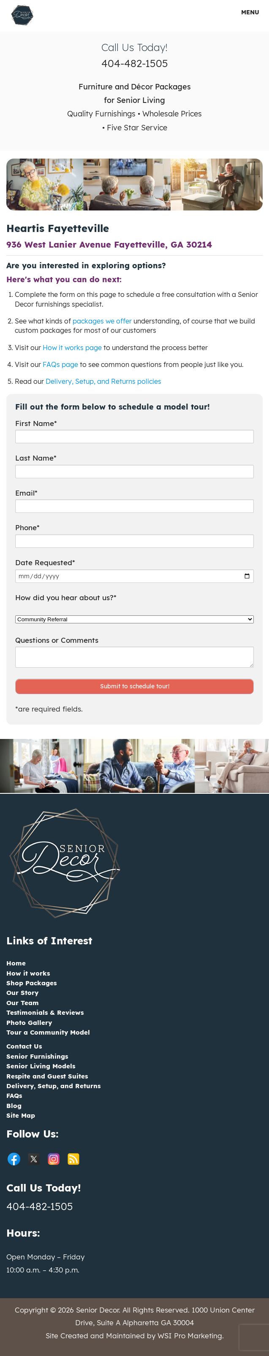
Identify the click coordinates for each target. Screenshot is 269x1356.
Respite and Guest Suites (47, 1076)
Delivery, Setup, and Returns (53, 1086)
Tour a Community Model (48, 1032)
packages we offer (102, 321)
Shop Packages (31, 983)
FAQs (14, 1096)
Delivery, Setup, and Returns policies (103, 381)
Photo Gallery (29, 1023)
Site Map (20, 1115)
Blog (14, 1106)
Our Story (22, 993)
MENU (244, 12)
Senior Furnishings (37, 1056)
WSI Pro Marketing (190, 1335)
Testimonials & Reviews (45, 1012)
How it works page (72, 347)
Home (16, 963)
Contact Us (24, 1046)
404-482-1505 (134, 63)
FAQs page (60, 364)
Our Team (22, 1003)
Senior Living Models (40, 1066)
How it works (28, 973)
